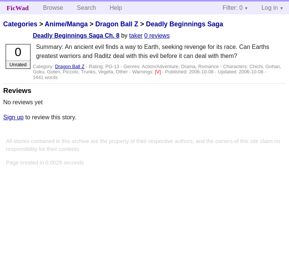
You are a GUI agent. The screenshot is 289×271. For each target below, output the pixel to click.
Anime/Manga (66, 24)
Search (86, 8)
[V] (158, 72)
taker (136, 35)
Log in (270, 8)
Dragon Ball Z (116, 24)
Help (116, 8)
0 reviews (157, 35)
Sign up (13, 117)
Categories (20, 24)
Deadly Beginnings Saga (184, 24)
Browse (53, 8)
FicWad (18, 8)
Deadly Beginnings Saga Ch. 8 (76, 35)
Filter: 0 (233, 8)
